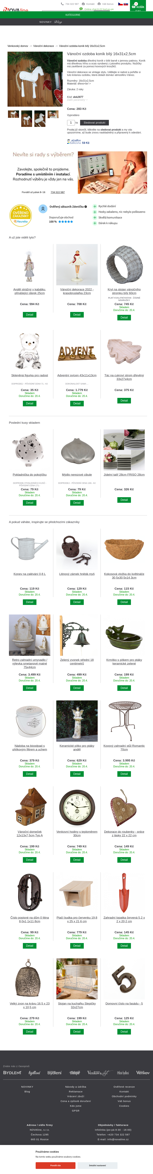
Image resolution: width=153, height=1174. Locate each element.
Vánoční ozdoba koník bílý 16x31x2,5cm (82, 46)
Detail (29, 314)
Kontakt (90, 4)
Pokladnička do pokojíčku (30, 474)
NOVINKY (27, 1086)
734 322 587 (72, 4)
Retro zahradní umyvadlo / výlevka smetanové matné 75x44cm (29, 663)
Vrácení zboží (75, 1096)
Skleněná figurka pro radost (29, 375)
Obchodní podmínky (124, 1096)
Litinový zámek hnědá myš (77, 574)
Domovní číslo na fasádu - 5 (124, 1003)
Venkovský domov (18, 46)
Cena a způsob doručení (76, 1101)
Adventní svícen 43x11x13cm (77, 375)
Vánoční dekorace (43, 46)
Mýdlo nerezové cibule (77, 474)
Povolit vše (55, 1165)
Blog (27, 1091)
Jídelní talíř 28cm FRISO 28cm (124, 474)
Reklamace (76, 1091)
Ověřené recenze (124, 1086)
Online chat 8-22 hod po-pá (99, 9)
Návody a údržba (75, 1086)
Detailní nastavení (97, 1165)
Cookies (124, 1106)
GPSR (75, 1110)
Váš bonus (108, 4)
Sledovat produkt (94, 122)
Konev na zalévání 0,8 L (30, 574)
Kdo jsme (76, 1106)
